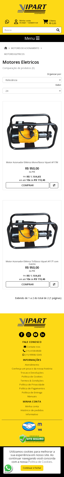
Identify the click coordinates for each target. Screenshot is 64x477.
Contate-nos (32, 346)
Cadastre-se (33, 22)
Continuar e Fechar (32, 467)
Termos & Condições (32, 380)
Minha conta (32, 406)
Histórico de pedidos (32, 410)
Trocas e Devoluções (32, 372)
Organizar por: (54, 74)
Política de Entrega (32, 392)
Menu (32, 38)
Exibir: (58, 85)
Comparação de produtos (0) (19, 68)
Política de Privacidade (32, 384)
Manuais (32, 396)
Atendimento (32, 364)
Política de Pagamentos (32, 388)
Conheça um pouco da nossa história (32, 368)
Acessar (22, 22)
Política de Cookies (32, 376)
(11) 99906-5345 (32, 354)
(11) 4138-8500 (32, 350)
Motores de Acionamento (25, 48)
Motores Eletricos (14, 54)
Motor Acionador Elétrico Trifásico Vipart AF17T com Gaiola (32, 263)
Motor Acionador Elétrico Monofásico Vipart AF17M (32, 162)
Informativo (32, 414)
